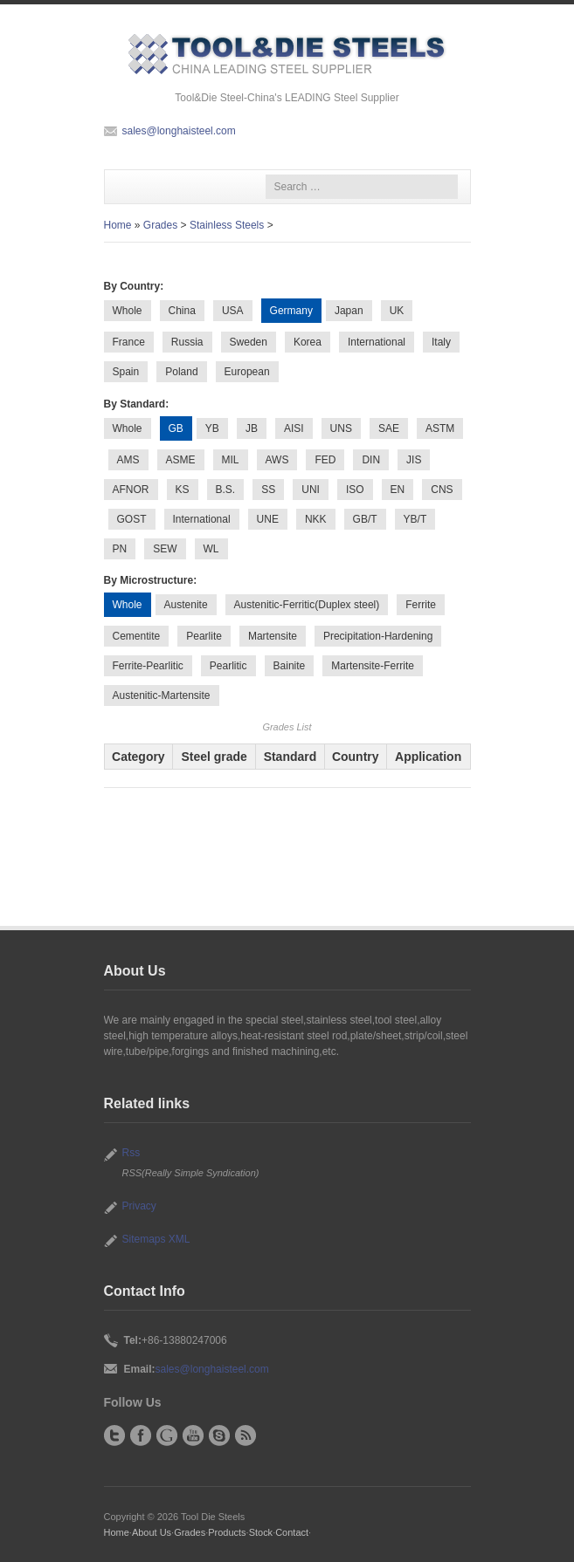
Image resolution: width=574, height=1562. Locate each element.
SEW (164, 549)
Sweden (248, 342)
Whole (127, 311)
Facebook (140, 1435)
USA (233, 311)
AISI (294, 428)
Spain (126, 372)
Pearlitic (228, 666)
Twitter (114, 1435)
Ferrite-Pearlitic (148, 666)
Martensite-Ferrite (372, 666)
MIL (230, 460)
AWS (277, 460)
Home (118, 225)
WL (211, 549)
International (376, 342)
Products (227, 1532)
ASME (181, 460)
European (247, 372)
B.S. (226, 489)
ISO (355, 489)
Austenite (186, 605)
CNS (442, 489)
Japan (349, 311)
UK (397, 311)
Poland (181, 372)
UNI (310, 489)
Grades (160, 225)
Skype (219, 1435)
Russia (187, 342)
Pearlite (204, 636)
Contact (291, 1532)
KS (183, 489)
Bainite (289, 666)
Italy (441, 342)
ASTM (439, 428)
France (129, 342)
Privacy (139, 1206)
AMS (128, 460)
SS (268, 489)
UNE (268, 519)
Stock (261, 1532)
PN (120, 549)
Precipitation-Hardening (377, 636)
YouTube (193, 1435)
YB (212, 428)
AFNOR (131, 489)
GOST (132, 519)
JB (252, 428)
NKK (316, 519)
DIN (371, 460)
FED (325, 460)
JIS (413, 460)
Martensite (272, 636)
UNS (341, 428)
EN (398, 489)
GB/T (365, 519)
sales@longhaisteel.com (179, 131)
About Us (151, 1532)
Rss (131, 1153)
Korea (308, 342)
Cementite (137, 636)
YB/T (415, 519)
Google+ (166, 1435)
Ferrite (420, 605)
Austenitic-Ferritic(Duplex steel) (307, 605)
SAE (388, 428)
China (182, 311)
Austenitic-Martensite (162, 695)
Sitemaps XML (156, 1239)
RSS (245, 1435)
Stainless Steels (227, 225)
